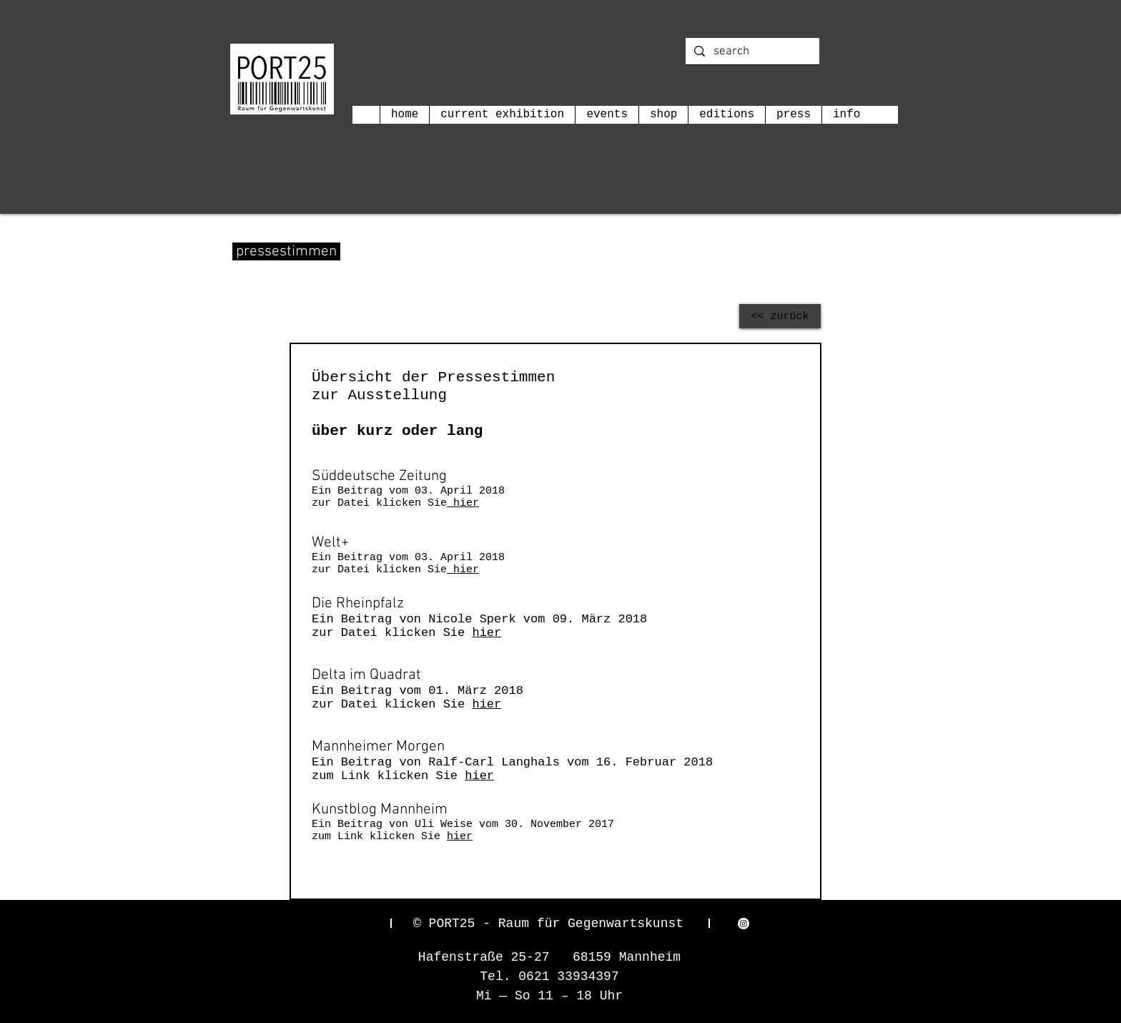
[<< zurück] (780, 316)
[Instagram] (743, 923)
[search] (751, 52)
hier (463, 503)
